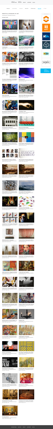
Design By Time (21, 320)
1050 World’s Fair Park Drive (30, 112)
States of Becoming (5, 95)
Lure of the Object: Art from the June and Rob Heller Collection (13, 336)
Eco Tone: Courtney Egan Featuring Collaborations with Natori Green (14, 207)
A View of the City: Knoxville (24, 272)
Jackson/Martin (14, 8)
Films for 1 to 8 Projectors (6, 352)
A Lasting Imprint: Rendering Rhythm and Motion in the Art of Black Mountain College (33, 288)
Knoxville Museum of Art (5, 80)
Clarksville (21, 8)
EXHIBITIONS (14, 2)
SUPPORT (29, 2)
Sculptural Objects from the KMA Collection (26, 304)
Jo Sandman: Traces (22, 111)
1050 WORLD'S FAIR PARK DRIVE (14, 305)
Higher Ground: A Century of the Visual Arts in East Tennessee (13, 175)
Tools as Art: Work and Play (23, 127)
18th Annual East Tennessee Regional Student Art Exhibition (29, 159)
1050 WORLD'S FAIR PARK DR (13, 289)
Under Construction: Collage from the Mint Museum (11, 272)
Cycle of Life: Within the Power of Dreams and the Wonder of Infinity (30, 95)
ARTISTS (20, 2)
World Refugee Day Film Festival (7, 368)
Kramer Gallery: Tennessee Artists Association (10, 143)
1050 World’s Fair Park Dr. (13, 80)
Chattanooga (33, 8)
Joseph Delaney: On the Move (24, 336)
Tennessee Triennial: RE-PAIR (24, 207)
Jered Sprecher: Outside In (23, 384)
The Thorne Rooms (5, 416)
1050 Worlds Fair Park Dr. (13, 321)
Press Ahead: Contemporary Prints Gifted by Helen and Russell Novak (31, 352)
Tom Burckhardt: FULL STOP (7, 400)
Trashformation (4, 47)
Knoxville (39, 8)
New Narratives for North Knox (7, 127)
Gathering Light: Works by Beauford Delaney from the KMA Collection (31, 368)
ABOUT (24, 2)
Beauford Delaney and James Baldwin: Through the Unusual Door (13, 320)
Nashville (26, 8)
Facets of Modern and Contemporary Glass (9, 191)
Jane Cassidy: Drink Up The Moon (24, 191)
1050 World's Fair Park (12, 369)
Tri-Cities (45, 8)
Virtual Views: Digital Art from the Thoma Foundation (11, 384)
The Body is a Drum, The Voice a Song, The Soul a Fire (11, 63)
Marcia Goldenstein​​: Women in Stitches (9, 159)
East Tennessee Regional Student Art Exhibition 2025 (28, 47)
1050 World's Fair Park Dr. (11, 15)
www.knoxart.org (4, 15)
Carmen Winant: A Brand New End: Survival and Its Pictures (29, 143)
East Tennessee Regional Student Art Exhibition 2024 (11, 111)
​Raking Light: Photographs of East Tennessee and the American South (31, 63)
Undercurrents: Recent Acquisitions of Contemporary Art (12, 288)
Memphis (8, 8)
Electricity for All (22, 79)
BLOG (34, 2)
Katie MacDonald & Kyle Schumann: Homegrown (10, 304)
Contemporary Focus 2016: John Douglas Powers (27, 400)
